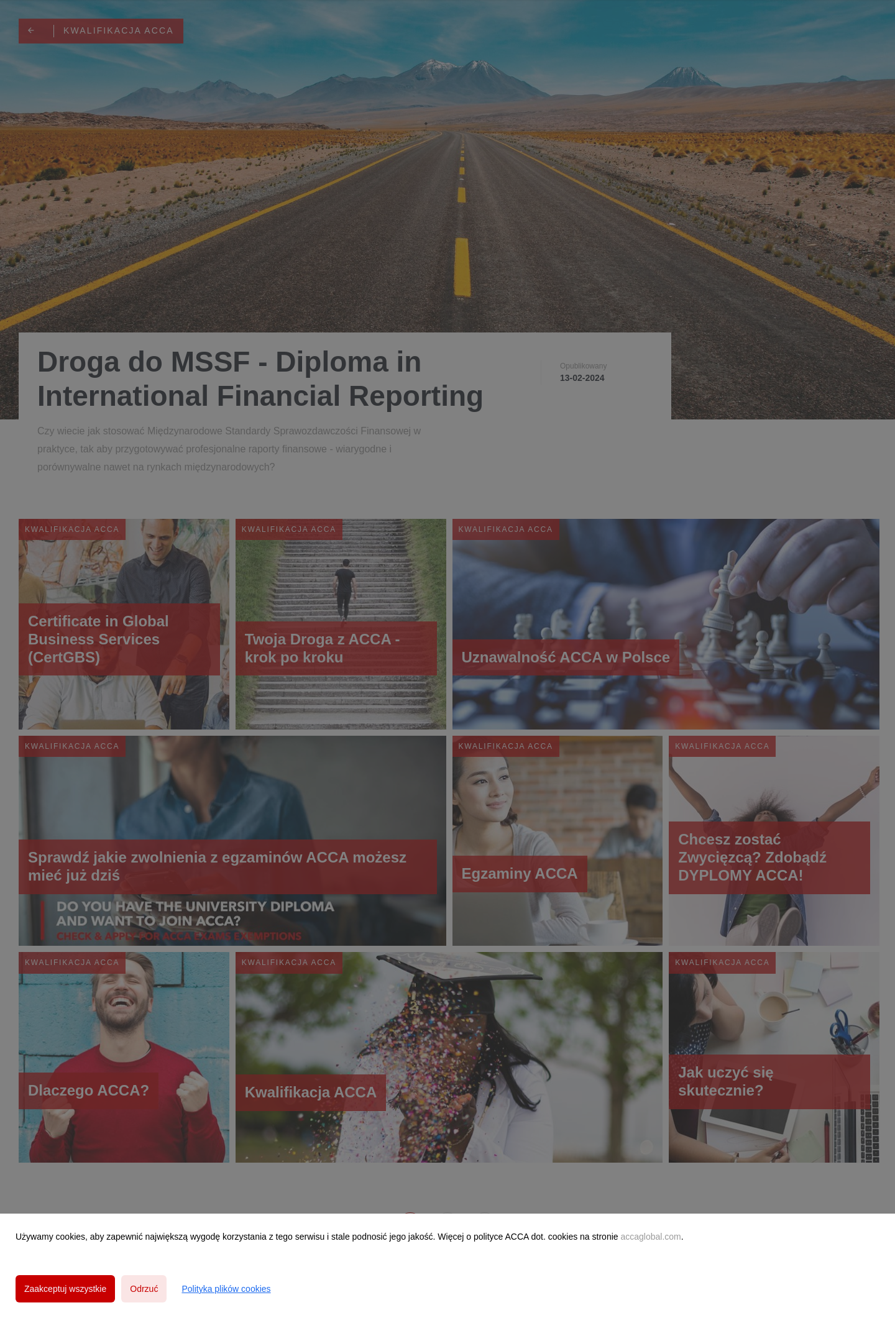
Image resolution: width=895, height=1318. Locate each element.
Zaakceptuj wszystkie (65, 1289)
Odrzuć (144, 1289)
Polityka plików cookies (225, 1289)
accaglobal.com (650, 1237)
